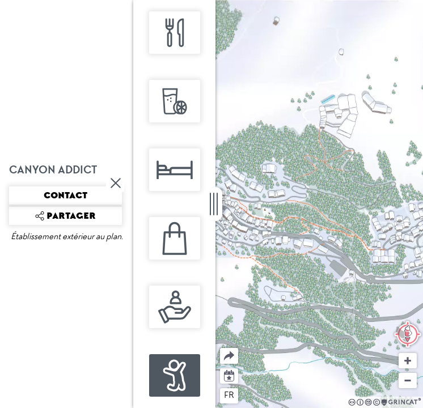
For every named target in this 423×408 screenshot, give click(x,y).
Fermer (116, 183)
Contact (65, 195)
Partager (65, 216)
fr (229, 395)
